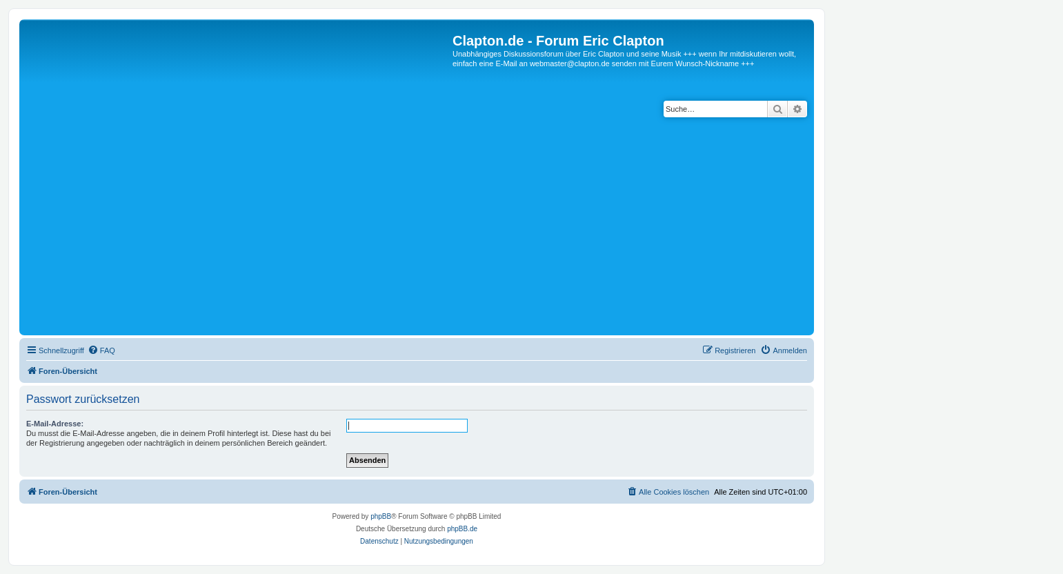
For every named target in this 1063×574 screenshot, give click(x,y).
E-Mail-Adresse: (54, 423)
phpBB (380, 516)
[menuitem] (101, 350)
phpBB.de (462, 529)
